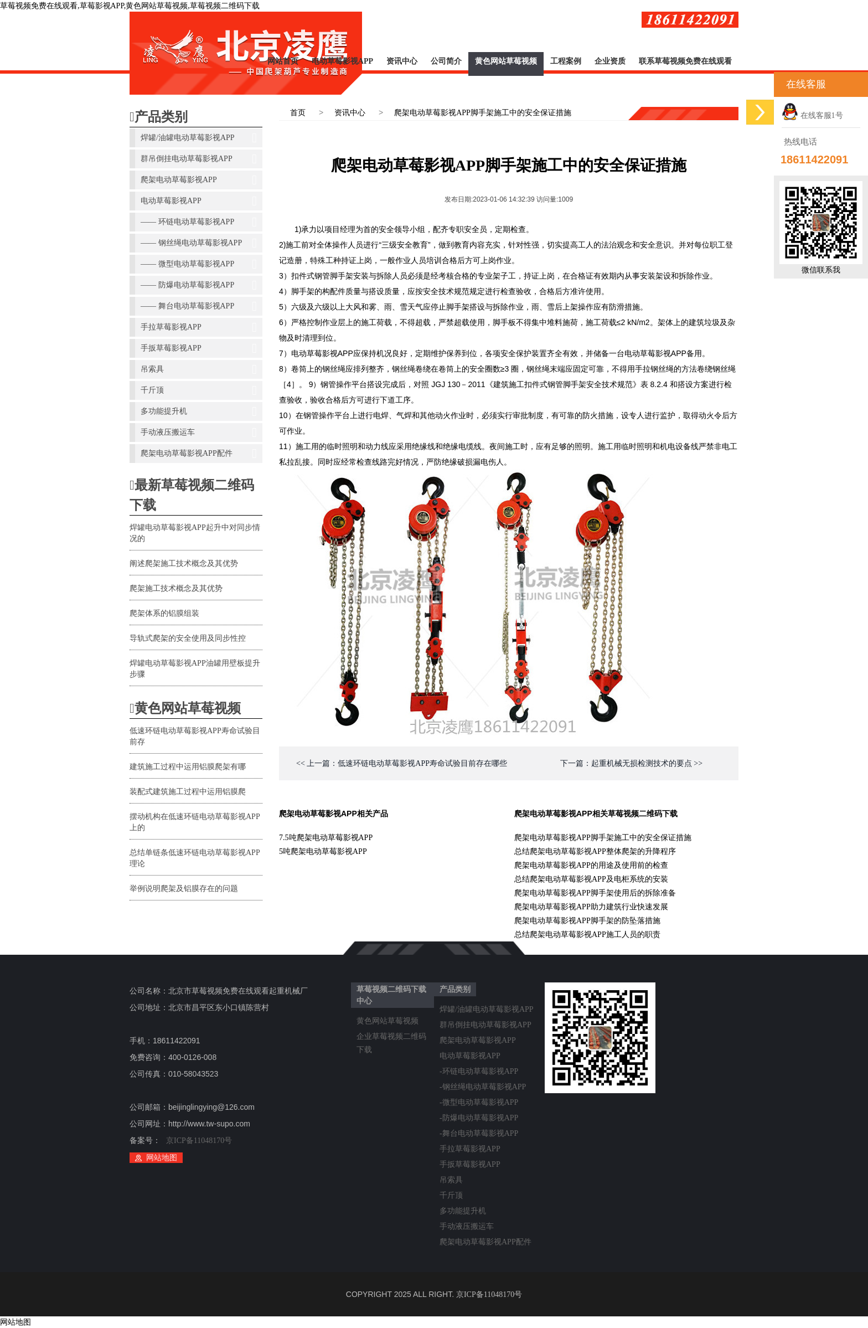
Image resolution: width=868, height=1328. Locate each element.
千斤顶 (199, 390)
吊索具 (199, 369)
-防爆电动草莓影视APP (479, 1118)
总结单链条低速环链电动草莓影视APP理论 (195, 858)
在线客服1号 (812, 115)
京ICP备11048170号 (199, 1140)
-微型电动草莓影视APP (479, 1102)
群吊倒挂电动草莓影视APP (199, 159)
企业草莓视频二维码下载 (391, 1038)
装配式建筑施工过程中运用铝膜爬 (188, 791)
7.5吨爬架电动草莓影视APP (326, 837)
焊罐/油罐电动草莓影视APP (199, 137)
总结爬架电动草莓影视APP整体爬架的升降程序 (595, 851)
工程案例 (565, 61)
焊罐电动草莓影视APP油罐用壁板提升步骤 (195, 668)
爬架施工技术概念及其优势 (176, 588)
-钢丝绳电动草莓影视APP (483, 1087)
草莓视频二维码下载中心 (391, 995)
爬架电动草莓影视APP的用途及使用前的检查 (591, 865)
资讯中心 (401, 61)
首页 (298, 113)
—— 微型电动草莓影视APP (199, 264)
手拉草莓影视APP (199, 327)
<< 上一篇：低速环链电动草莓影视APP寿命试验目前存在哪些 (401, 763)
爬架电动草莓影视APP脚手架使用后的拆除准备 (595, 893)
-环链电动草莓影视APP (479, 1071)
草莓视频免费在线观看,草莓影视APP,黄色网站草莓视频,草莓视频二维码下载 (130, 6)
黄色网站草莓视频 (506, 61)
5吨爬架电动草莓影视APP (323, 851)
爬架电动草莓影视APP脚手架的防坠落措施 (587, 921)
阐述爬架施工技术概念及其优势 (184, 563)
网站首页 (282, 61)
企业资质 (610, 61)
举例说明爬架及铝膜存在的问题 (184, 888)
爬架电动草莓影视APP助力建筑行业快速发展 (591, 907)
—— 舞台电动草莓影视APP (199, 306)
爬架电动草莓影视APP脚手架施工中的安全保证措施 (482, 113)
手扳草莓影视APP (199, 348)
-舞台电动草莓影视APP (479, 1133)
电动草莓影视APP (342, 61)
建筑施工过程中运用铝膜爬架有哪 (188, 767)
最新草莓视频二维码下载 (192, 495)
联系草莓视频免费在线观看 (685, 61)
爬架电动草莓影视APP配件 (199, 453)
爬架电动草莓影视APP (199, 180)
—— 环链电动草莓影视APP (199, 222)
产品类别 (159, 117)
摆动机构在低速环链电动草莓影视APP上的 (195, 822)
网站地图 (161, 1158)
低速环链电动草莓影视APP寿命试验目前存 (195, 736)
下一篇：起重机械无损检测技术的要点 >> (631, 763)
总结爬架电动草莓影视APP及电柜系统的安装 (591, 879)
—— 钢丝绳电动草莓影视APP (199, 243)
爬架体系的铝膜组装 (164, 613)
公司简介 (446, 61)
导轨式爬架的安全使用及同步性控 (188, 638)
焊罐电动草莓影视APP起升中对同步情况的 (195, 533)
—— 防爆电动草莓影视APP (199, 285)
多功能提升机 (199, 411)
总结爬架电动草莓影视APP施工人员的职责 (587, 934)
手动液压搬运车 (199, 432)
